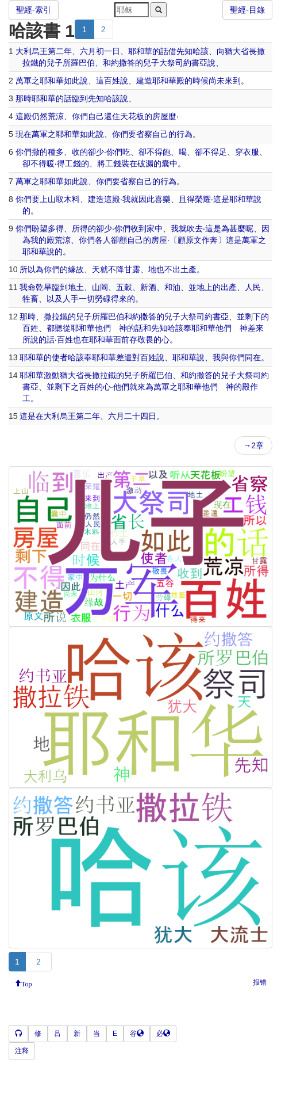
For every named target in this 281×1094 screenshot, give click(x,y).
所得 (80, 228)
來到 (233, 80)
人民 (253, 287)
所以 (28, 269)
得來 (119, 298)
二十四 (136, 416)
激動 (52, 375)
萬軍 (24, 80)
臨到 (80, 98)
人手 (71, 298)
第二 (56, 51)
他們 (103, 328)
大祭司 (171, 62)
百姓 (112, 80)
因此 (146, 199)
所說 (30, 339)
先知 (184, 51)
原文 (194, 240)
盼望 (40, 228)
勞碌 (103, 298)
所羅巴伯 (79, 62)
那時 (24, 98)
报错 (260, 982)
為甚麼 (233, 228)
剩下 (253, 316)
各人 (103, 240)
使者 (60, 357)
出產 (229, 287)
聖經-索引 (33, 9)
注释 (22, 1051)
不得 (155, 152)
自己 (96, 116)
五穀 (124, 287)
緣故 (76, 269)
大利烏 (28, 51)
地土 (76, 287)
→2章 (253, 445)
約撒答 (123, 62)
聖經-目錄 (247, 9)
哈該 (201, 51)
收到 (138, 228)
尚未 (217, 80)
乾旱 (44, 287)
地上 (205, 287)
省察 (144, 134)
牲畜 (30, 298)
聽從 (63, 328)
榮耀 (203, 199)
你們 (80, 116)
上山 (48, 199)
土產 (188, 269)
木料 (72, 199)
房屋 (160, 116)
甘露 (132, 269)
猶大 (233, 51)
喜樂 (163, 199)
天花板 (132, 116)
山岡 (100, 287)
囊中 (169, 163)
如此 (72, 80)
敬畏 (145, 339)
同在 (253, 357)
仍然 (40, 116)
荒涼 (56, 116)
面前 (121, 339)
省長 (249, 51)
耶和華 (140, 51)
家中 (155, 228)
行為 (184, 134)
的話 (160, 51)
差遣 (124, 357)
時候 (201, 80)
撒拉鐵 (56, 316)
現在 (24, 134)
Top (26, 983)
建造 (144, 80)
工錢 (73, 163)
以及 (55, 298)
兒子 (55, 62)
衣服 (251, 152)
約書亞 (195, 62)
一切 (87, 298)
